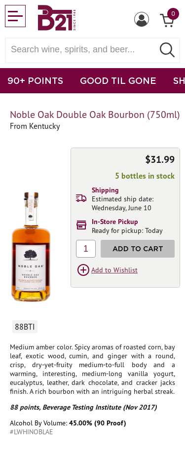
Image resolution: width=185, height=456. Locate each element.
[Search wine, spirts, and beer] (82, 49)
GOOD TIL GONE (118, 80)
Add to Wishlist (114, 270)
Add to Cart (137, 248)
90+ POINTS (35, 80)
